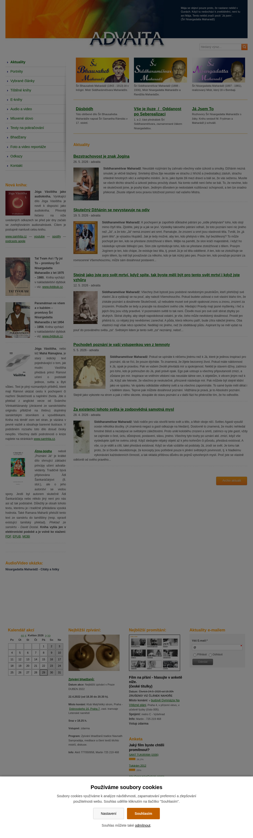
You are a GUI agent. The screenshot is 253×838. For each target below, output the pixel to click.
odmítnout (142, 825)
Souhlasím (143, 814)
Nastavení (108, 814)
